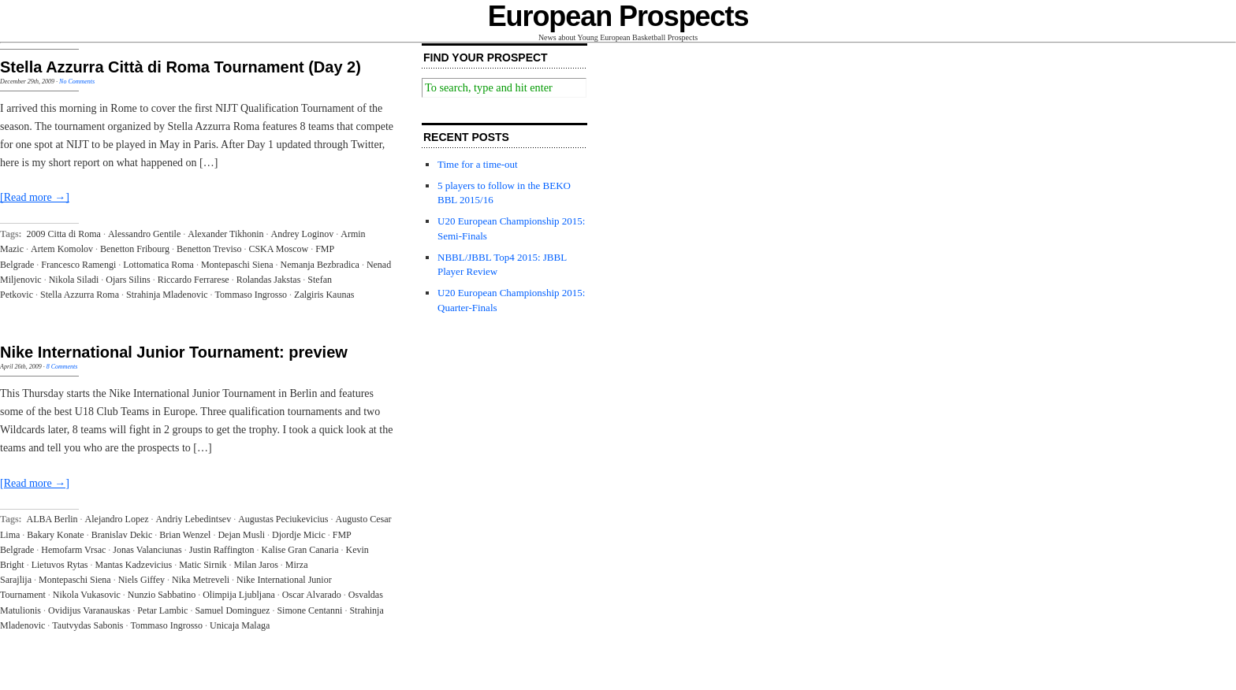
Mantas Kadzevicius (134, 564)
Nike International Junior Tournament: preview (174, 352)
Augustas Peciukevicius (283, 519)
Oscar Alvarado (311, 594)
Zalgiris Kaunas (324, 294)
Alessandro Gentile (144, 233)
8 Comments (62, 366)
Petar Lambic (162, 610)
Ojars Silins (128, 279)
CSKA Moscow (278, 248)
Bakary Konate (55, 534)
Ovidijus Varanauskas (89, 610)
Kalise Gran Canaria (300, 549)
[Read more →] (34, 197)
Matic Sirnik (202, 564)
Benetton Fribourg (134, 248)
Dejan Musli (241, 534)
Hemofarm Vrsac (73, 549)
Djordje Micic (299, 534)
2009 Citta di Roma (64, 233)
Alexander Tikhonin (225, 233)
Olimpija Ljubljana (239, 594)
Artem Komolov (62, 248)
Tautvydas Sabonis (87, 625)
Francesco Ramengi (78, 264)
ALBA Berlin (52, 519)
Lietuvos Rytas (60, 564)
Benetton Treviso (209, 248)
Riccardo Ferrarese (193, 279)
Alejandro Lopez (117, 519)
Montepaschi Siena (237, 264)
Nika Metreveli (200, 579)
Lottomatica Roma (158, 264)
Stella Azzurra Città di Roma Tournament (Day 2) (180, 67)
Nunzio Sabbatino (161, 594)
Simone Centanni (309, 610)
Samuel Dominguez (232, 610)
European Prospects (618, 16)
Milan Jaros (256, 564)
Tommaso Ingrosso (251, 294)
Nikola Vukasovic (87, 594)
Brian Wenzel (184, 534)
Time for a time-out (477, 164)
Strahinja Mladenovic (167, 294)
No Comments (77, 81)
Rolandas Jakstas (268, 279)
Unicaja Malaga (240, 625)
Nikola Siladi (74, 279)
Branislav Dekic (122, 534)
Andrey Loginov (302, 233)
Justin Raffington (222, 549)
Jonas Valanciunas (147, 549)
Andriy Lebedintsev (194, 519)
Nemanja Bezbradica (320, 264)
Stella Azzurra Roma (79, 294)
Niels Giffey (141, 579)
